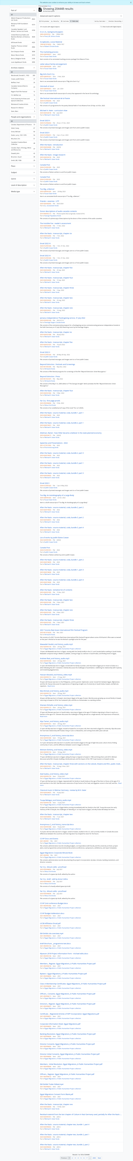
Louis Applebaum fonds (23, 62)
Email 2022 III (45, 243)
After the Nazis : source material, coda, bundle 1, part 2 (62, 560)
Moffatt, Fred (23, 82)
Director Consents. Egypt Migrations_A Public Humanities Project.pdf (67, 1044)
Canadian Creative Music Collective (23, 143)
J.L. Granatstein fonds (52, 206)
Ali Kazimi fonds (50, 369)
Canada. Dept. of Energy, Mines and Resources (23, 149)
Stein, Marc (23, 111)
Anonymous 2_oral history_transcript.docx (57, 824)
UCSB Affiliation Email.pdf (50, 923)
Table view (74, 21)
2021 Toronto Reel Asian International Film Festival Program (64, 630)
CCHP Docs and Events (49, 839)
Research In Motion (23, 108)
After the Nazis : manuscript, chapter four (56, 278)
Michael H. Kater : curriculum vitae (53, 110)
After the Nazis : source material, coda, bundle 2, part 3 (62, 453)
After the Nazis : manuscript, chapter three (57, 288)
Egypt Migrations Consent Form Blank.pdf (56, 1094)
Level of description (19, 185)
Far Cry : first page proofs (50, 401)
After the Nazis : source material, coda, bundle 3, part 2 (62, 517)
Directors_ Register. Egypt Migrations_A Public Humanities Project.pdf (67, 1004)
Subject (14, 172)
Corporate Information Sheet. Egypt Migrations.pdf (60, 1024)
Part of (13, 10)
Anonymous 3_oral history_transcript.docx (57, 736)
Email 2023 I (45, 133)
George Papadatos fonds (53, 216)
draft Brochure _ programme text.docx (55, 944)
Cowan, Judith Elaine (23, 79)
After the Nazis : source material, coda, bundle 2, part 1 (62, 423)
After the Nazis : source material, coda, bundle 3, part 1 (62, 463)
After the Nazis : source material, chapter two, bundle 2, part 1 (64, 1135)
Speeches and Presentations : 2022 (54, 443)
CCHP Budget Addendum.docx (52, 913)
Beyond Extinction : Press (50, 376)
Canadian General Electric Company (23, 87)
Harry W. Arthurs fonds (52, 36)
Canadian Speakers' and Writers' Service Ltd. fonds (23, 30)
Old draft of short (47, 86)
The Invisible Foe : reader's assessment (55, 223)
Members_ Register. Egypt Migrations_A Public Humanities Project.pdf (68, 964)
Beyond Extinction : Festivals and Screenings (57, 364)
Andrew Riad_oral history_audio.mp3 (54, 658)
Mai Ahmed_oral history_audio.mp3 (54, 691)
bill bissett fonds (23, 42)
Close (49, 6)
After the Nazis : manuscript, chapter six (56, 233)
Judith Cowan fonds (51, 103)
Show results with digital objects (111, 26)
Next (99, 1158)
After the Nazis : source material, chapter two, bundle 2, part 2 (64, 1145)
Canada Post (45, 165)
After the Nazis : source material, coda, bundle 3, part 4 (62, 528)
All (12, 14)
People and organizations (21, 117)
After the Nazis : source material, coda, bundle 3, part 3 (62, 473)
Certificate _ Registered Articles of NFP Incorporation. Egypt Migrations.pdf (69, 1014)
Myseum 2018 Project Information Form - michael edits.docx (64, 954)
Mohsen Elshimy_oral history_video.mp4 (56, 750)
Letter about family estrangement (53, 64)
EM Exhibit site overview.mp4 (51, 933)
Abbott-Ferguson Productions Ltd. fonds (23, 19)
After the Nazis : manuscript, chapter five (56, 268)
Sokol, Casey (23, 128)
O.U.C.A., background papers (51, 32)
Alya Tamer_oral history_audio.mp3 (54, 721)
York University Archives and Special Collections (23, 100)
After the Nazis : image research (52, 155)
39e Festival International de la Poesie (55, 98)
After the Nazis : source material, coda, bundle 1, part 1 (62, 413)
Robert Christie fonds (52, 46)
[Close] (131, 2)
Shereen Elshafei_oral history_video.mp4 (56, 705)
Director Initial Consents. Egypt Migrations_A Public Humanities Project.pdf (70, 1054)
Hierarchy (55, 21)
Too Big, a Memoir (47, 189)
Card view (65, 21)
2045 (94, 1158)
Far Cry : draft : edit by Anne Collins (54, 879)
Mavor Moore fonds (23, 55)
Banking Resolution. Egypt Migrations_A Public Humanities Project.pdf (68, 1034)
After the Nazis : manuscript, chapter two (56, 298)
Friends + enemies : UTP (49, 201)
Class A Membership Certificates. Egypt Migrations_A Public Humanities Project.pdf (73, 984)
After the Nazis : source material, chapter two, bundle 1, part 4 (64, 1124)
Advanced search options (50, 16)
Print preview (44, 21)
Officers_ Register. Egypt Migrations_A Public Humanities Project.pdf (67, 1074)
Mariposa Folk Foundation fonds (23, 25)
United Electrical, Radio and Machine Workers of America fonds (23, 37)
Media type (15, 191)
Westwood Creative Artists (23, 104)
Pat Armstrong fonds (51, 447)
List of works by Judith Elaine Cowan (54, 538)
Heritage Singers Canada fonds (55, 322)
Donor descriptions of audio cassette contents (58, 211)
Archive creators (17, 68)
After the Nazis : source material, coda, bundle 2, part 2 (62, 507)
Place (13, 166)
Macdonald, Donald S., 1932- (23, 75)
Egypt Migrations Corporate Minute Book (56, 853)
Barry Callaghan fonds (23, 59)
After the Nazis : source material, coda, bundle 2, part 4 (62, 580)
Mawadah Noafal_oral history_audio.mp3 (56, 644)
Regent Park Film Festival (23, 92)
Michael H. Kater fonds (52, 115)
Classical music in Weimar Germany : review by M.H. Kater (63, 790)
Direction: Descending (115, 21)
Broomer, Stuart (23, 157)
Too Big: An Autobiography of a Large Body (57, 495)
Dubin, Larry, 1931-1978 (23, 135)
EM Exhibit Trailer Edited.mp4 (51, 1084)
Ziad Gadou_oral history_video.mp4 (54, 774)
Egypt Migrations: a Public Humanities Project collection (63, 649)
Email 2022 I (45, 483)
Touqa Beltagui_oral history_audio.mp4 (55, 800)
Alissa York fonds (50, 405)
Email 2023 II (45, 121)
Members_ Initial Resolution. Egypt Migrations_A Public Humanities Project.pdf (71, 1064)
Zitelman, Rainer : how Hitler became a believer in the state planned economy (71, 433)
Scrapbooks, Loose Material (51, 42)
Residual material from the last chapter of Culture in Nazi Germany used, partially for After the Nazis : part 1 (81, 1114)
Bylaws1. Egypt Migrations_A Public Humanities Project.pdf (63, 974)
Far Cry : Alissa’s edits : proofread (53, 867)
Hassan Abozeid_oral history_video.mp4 (56, 675)
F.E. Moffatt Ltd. (23, 95)
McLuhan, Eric (23, 139)
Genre (13, 179)
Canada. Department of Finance (23, 125)
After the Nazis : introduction (51, 145)
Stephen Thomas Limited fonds (23, 47)
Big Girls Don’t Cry (47, 74)
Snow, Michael (23, 132)
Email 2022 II (45, 352)
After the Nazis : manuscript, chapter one (56, 308)
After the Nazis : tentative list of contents (56, 590)
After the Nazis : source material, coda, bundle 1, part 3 (62, 570)
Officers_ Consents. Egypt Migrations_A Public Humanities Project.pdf (67, 994)
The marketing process (49, 52)
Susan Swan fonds (51, 56)
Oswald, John (23, 153)
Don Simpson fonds (23, 52)
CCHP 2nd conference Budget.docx (54, 903)
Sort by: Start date (100, 21)
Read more (51, 686)
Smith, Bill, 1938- (23, 160)
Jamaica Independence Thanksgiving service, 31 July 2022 (62, 318)
